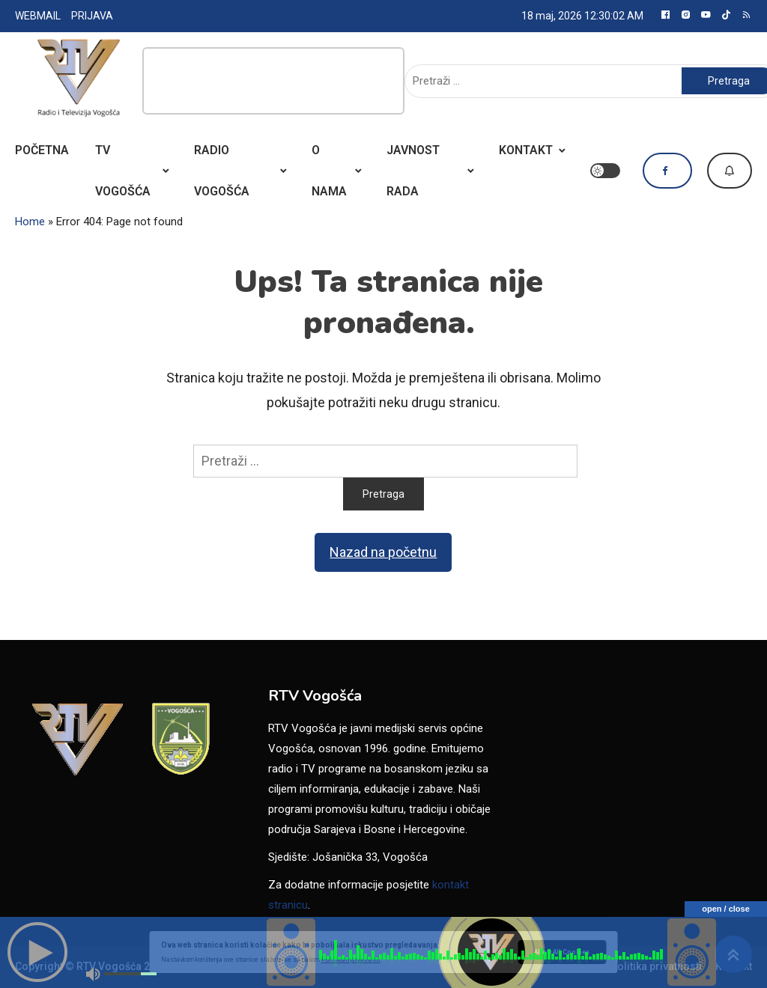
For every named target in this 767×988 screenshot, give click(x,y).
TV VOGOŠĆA (123, 170)
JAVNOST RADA (413, 170)
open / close (726, 908)
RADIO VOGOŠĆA (221, 170)
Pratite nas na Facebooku (667, 171)
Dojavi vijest (730, 171)
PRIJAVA (92, 16)
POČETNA (42, 150)
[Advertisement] (273, 81)
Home (30, 221)
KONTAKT (526, 150)
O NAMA (329, 170)
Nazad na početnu (383, 552)
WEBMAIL (38, 16)
